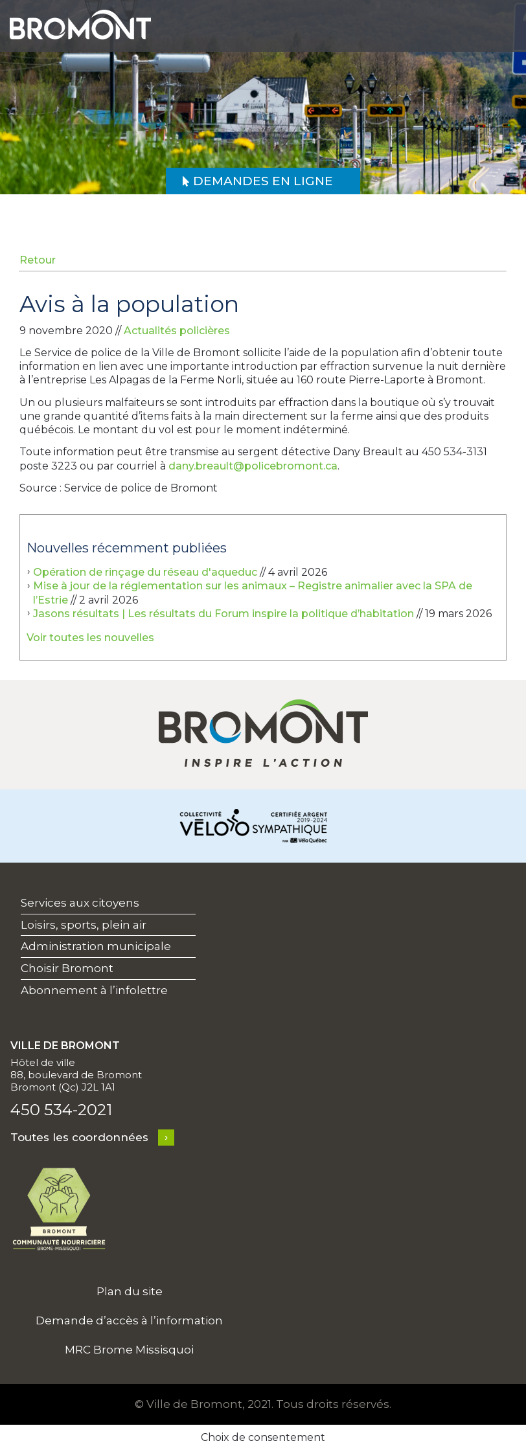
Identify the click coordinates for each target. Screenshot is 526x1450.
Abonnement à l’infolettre (94, 990)
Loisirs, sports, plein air (83, 924)
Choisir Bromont (67, 968)
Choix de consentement (263, 1437)
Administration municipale (96, 946)
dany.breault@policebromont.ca (252, 466)
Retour (37, 260)
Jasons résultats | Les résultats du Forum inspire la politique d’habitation (223, 613)
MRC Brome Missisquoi (129, 1349)
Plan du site (130, 1291)
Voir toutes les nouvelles (90, 637)
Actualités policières (177, 330)
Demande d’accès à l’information (129, 1320)
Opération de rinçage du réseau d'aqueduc (145, 572)
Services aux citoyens (80, 902)
